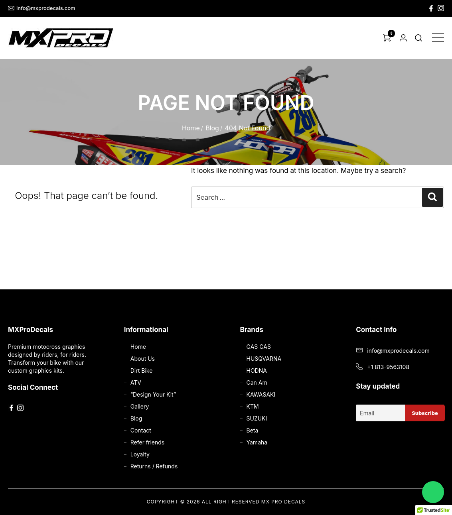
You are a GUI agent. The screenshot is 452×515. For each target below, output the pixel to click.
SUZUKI (257, 418)
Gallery (139, 406)
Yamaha (257, 442)
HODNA (257, 370)
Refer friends (147, 442)
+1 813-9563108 (388, 367)
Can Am (257, 382)
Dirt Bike (141, 370)
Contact (140, 430)
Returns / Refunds (154, 466)
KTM (253, 406)
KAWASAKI (261, 394)
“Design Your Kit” (153, 394)
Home (191, 128)
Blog (212, 128)
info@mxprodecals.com (41, 8)
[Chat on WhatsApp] (433, 492)
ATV (135, 382)
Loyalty (140, 454)
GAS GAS (259, 346)
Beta (253, 430)
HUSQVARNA (264, 358)
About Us (142, 358)
